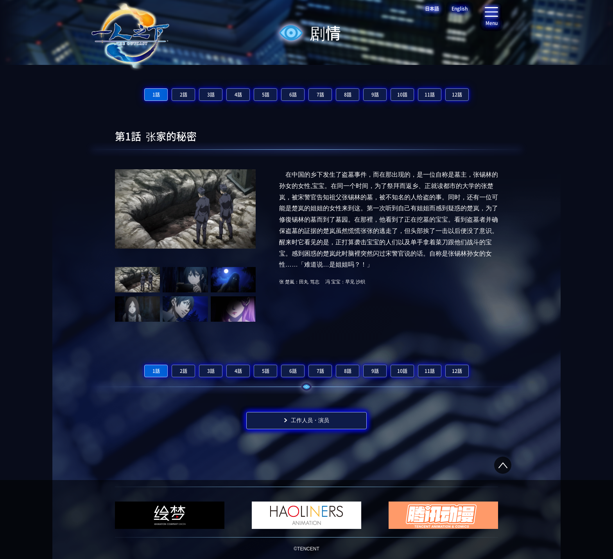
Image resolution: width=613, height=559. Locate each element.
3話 (211, 94)
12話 (457, 94)
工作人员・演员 (310, 420)
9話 (375, 94)
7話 (320, 94)
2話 (183, 94)
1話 (156, 94)
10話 (402, 94)
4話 (238, 94)
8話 (347, 94)
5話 (265, 94)
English (460, 8)
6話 (293, 94)
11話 (430, 94)
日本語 (432, 8)
